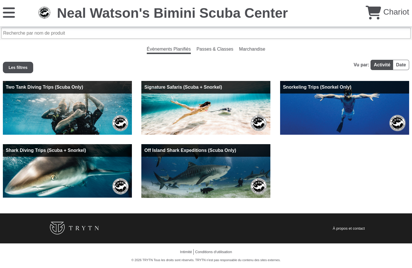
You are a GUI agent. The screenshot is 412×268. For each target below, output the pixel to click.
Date (401, 64)
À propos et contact (349, 228)
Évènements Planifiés (169, 49)
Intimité (186, 252)
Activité (382, 64)
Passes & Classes (215, 49)
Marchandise (252, 49)
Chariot (387, 11)
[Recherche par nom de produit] (206, 33)
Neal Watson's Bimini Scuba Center (172, 13)
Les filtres (18, 67)
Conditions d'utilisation (213, 252)
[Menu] (9, 12)
